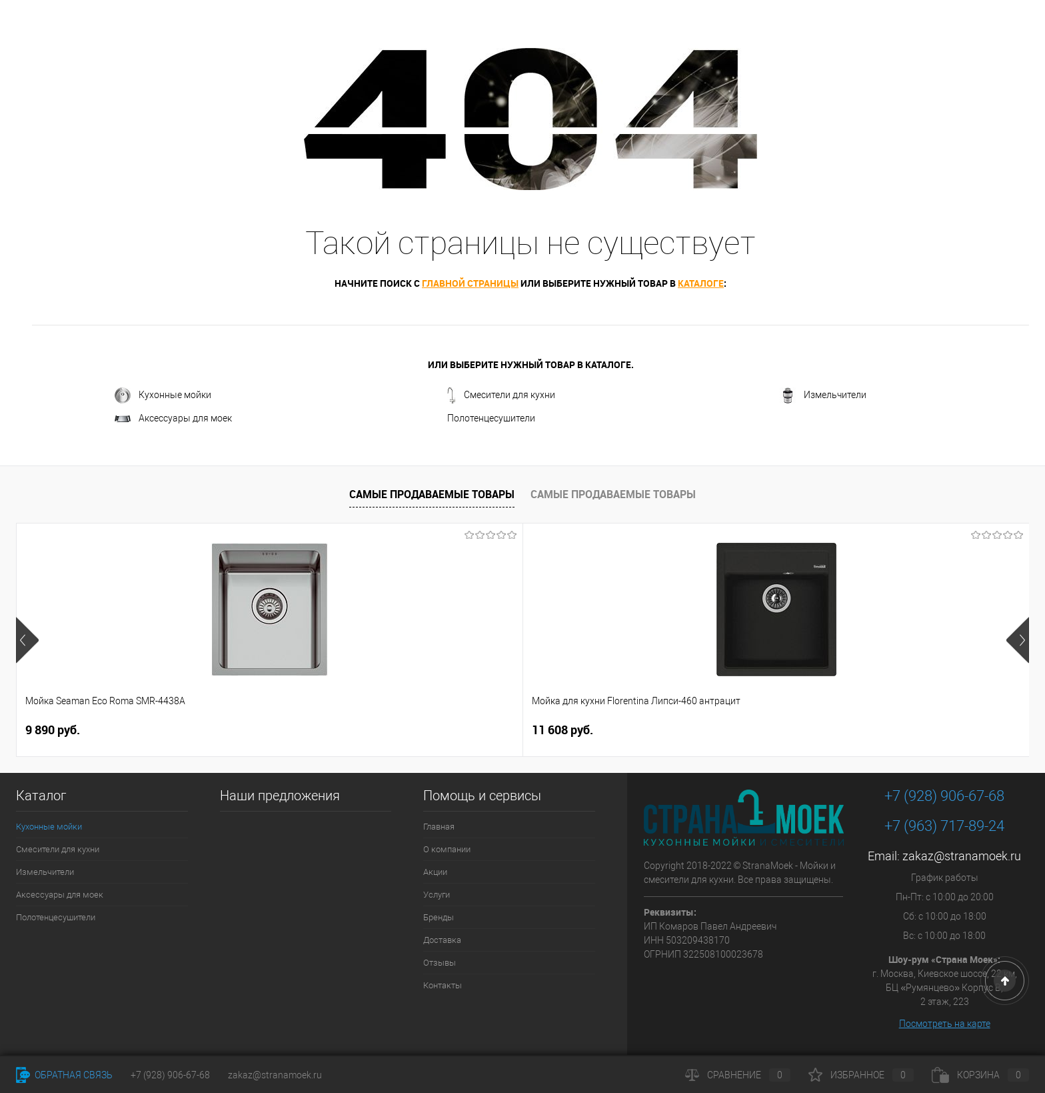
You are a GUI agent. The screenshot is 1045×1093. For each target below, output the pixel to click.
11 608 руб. (258, 730)
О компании (447, 849)
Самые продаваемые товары (432, 494)
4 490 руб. (470, 730)
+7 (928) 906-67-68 (944, 796)
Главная (439, 827)
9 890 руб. (52, 730)
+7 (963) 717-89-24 (944, 826)
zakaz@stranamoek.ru (961, 856)
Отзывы (439, 963)
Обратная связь (64, 1075)
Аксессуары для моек (173, 418)
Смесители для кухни (501, 395)
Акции (435, 872)
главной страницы (470, 283)
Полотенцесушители (491, 418)
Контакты (442, 985)
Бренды (438, 917)
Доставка (442, 940)
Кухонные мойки (163, 395)
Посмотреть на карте (944, 1023)
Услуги (436, 895)
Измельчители (823, 395)
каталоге (701, 283)
